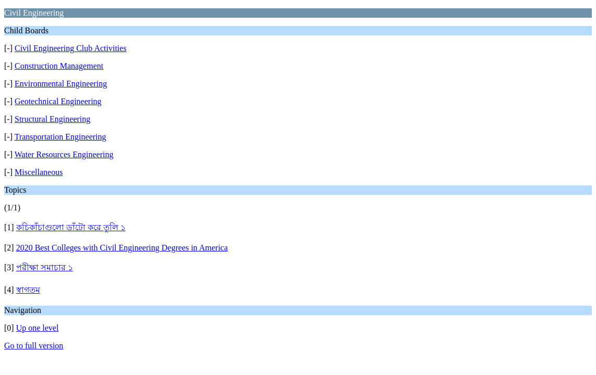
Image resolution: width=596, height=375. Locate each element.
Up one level (37, 327)
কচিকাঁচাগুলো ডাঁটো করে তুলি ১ (71, 227)
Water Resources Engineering (64, 154)
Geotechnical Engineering (58, 101)
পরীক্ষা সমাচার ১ (44, 267)
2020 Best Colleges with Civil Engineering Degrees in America (122, 247)
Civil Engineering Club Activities (71, 48)
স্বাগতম (28, 289)
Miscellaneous (39, 172)
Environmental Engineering (61, 83)
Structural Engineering (52, 119)
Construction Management (59, 65)
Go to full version (33, 345)
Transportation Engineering (60, 136)
